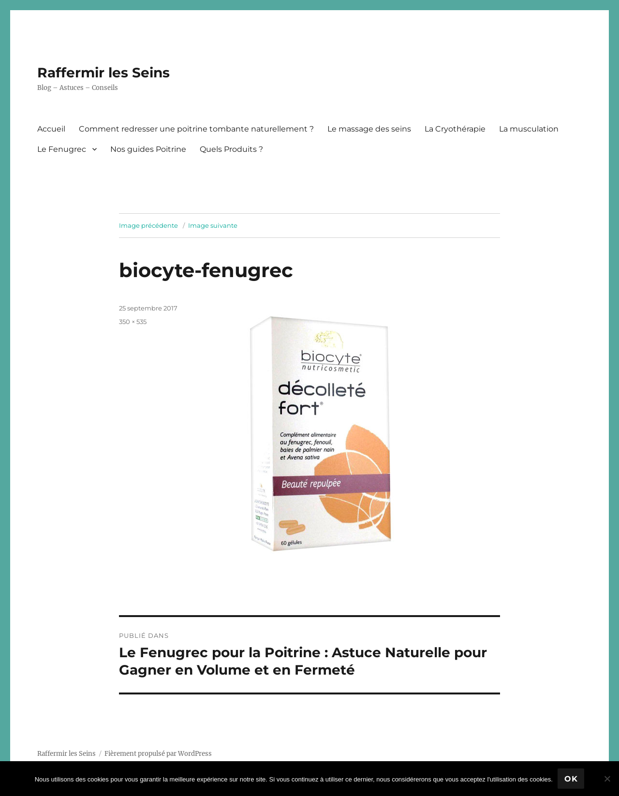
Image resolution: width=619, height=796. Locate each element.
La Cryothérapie (455, 128)
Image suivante (212, 225)
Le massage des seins (369, 128)
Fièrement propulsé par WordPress (158, 754)
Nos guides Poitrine (148, 149)
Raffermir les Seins (103, 72)
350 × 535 (133, 321)
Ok (571, 778)
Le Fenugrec (61, 149)
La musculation (529, 128)
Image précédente (148, 225)
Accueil (51, 128)
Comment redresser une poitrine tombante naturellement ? (196, 128)
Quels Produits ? (231, 149)
